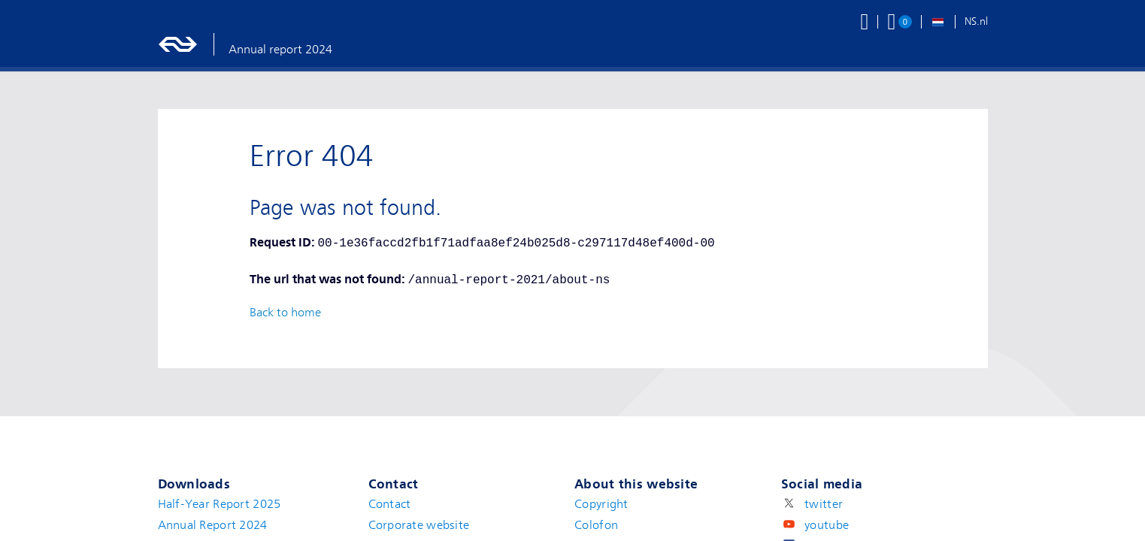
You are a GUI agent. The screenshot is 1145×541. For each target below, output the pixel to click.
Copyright (601, 504)
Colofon (596, 525)
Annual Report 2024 (213, 525)
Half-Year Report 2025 (219, 504)
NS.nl (976, 21)
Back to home (285, 312)
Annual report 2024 (280, 49)
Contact (389, 504)
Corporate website (419, 525)
